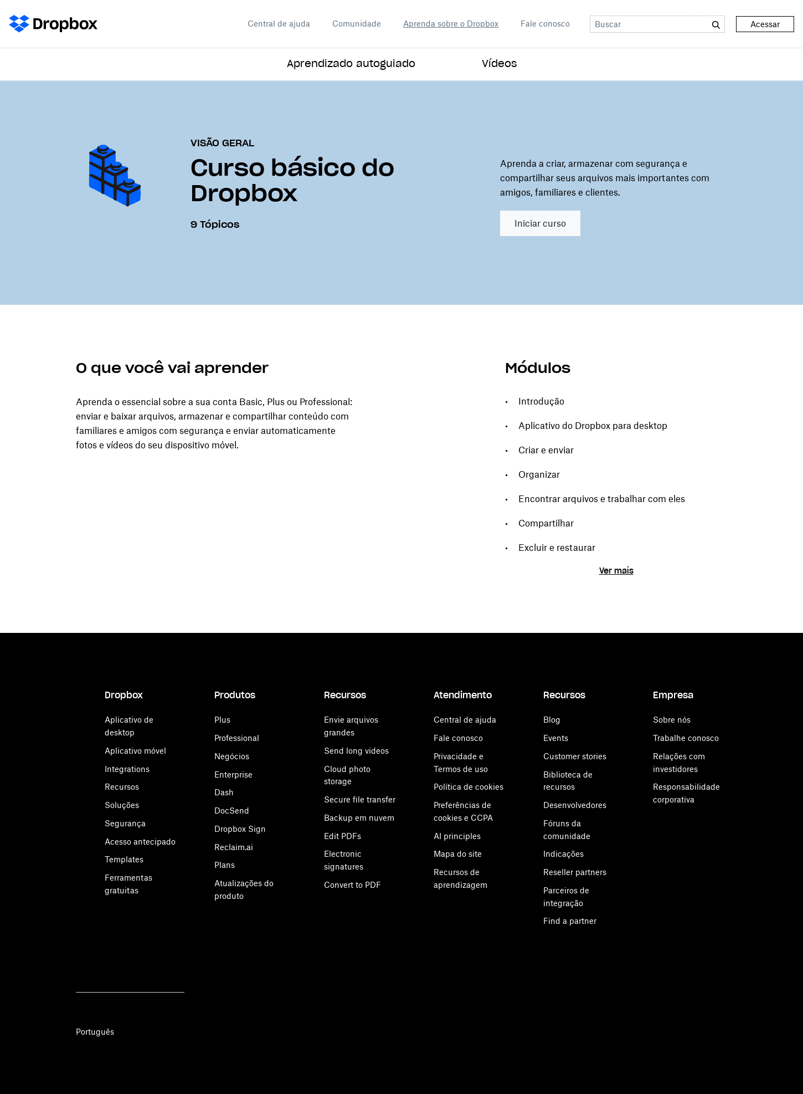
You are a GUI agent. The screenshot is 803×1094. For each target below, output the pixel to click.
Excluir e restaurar (556, 547)
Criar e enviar (546, 450)
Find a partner (569, 921)
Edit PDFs (342, 836)
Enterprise (233, 774)
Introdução (541, 401)
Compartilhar (546, 523)
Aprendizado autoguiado (351, 64)
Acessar (765, 24)
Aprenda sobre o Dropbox (450, 23)
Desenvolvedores (574, 805)
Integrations (127, 769)
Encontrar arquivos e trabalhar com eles (601, 498)
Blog (551, 719)
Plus (222, 719)
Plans (224, 865)
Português (95, 1031)
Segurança (125, 823)
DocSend (231, 810)
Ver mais (616, 571)
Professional (236, 738)
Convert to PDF (352, 884)
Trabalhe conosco (686, 738)
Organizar (539, 474)
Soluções (122, 805)
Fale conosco (545, 23)
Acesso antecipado (140, 841)
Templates (124, 859)
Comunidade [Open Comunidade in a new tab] (356, 23)
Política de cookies (468, 786)
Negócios (231, 756)
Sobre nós (672, 719)
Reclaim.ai (233, 847)
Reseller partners (574, 872)
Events (555, 738)
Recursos (122, 786)
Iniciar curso (540, 223)
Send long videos (356, 750)
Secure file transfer (359, 799)
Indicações (563, 853)
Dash (224, 792)
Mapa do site (458, 853)
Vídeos (499, 64)
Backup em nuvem (359, 817)
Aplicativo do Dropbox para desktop (592, 425)
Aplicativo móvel (135, 750)
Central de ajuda (279, 23)
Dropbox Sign (240, 829)
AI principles (457, 836)
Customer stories (574, 756)
